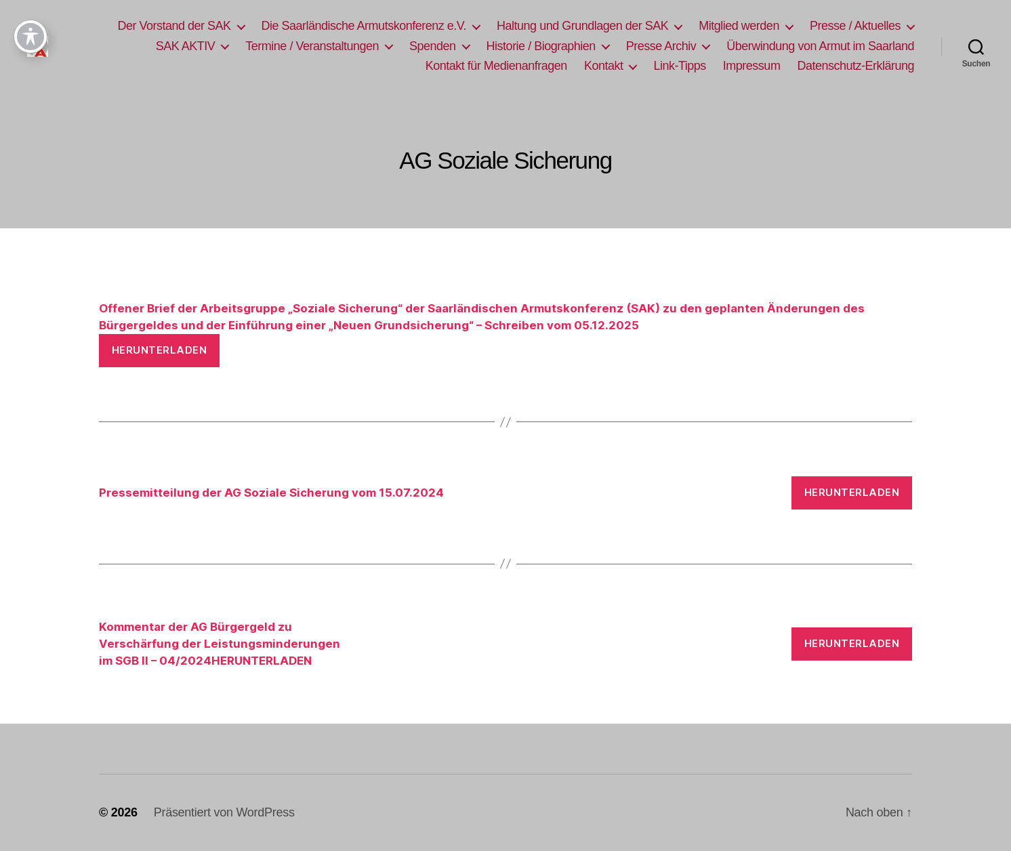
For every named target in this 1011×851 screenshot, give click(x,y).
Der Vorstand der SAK (173, 26)
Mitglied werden (739, 26)
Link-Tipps (679, 65)
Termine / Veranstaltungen (312, 46)
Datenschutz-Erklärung (855, 65)
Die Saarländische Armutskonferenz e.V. (364, 26)
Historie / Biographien (541, 46)
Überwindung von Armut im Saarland (820, 46)
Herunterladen (159, 350)
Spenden (432, 46)
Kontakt (603, 65)
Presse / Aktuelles (855, 26)
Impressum (752, 65)
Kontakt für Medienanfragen (496, 65)
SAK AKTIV (185, 46)
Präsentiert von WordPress (224, 812)
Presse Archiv (661, 46)
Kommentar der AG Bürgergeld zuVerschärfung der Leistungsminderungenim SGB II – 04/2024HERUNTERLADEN (219, 643)
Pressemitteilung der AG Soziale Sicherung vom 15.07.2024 (271, 492)
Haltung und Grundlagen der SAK (582, 26)
